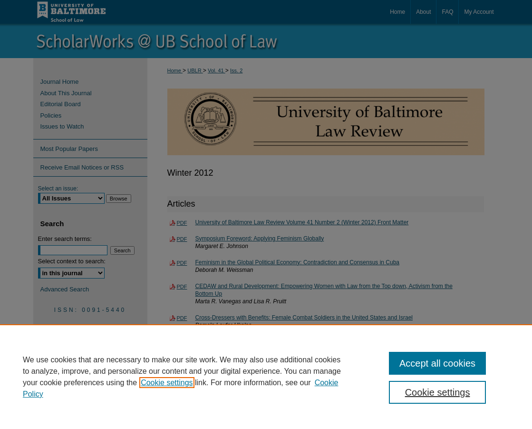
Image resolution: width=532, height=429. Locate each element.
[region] (266, 376)
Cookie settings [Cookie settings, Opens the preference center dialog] (437, 392)
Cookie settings (167, 383)
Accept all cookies (437, 363)
